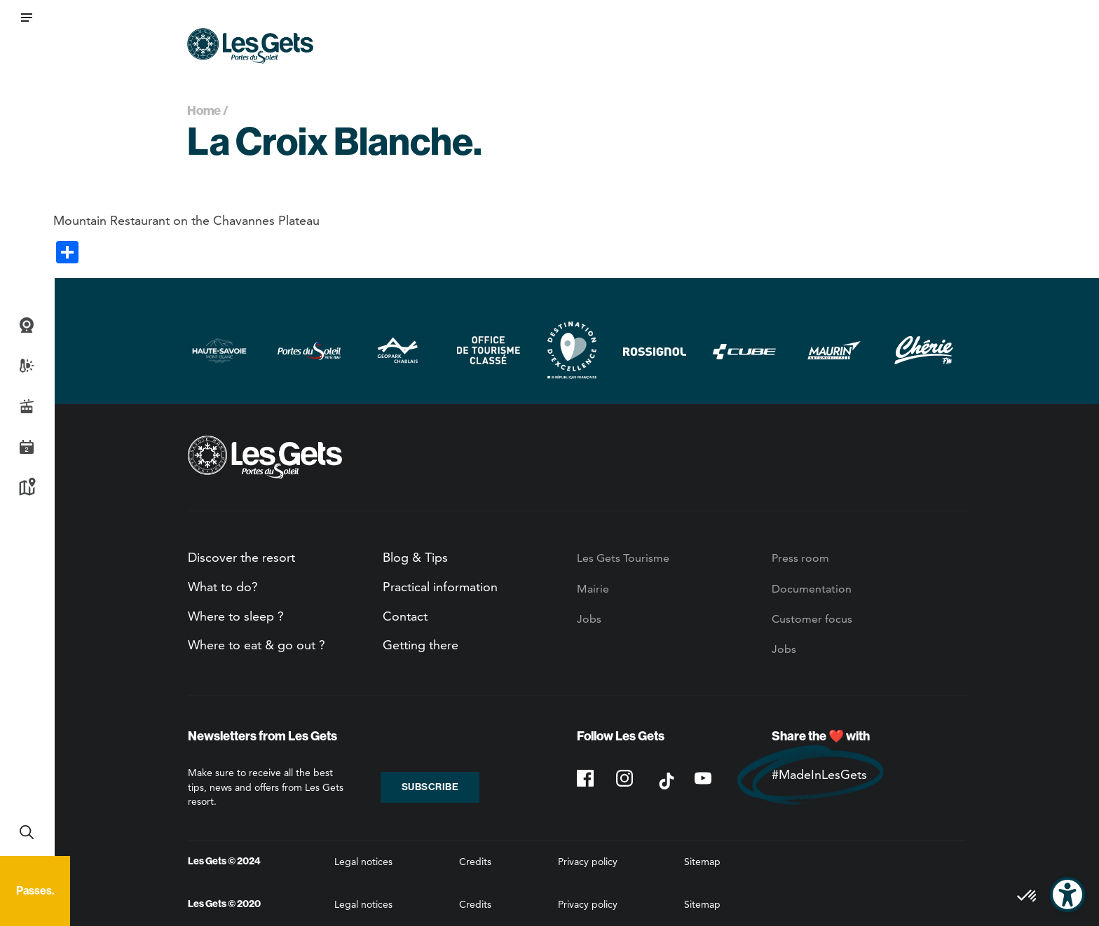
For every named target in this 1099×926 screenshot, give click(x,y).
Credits (475, 861)
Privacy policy (587, 861)
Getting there (420, 645)
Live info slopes (26, 406)
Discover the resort (241, 557)
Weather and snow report (26, 365)
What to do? (223, 587)
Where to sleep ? (236, 616)
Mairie (593, 588)
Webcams (26, 325)
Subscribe (430, 787)
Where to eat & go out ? (256, 645)
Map (26, 487)
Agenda (26, 447)
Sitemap (702, 861)
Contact (405, 616)
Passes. (35, 890)
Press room (800, 558)
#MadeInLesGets (819, 774)
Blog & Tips (415, 557)
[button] (26, 17)
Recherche (26, 832)
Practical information (440, 587)
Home (204, 110)
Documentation (812, 588)
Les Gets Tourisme (623, 558)
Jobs (589, 619)
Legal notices (363, 861)
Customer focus (812, 619)
